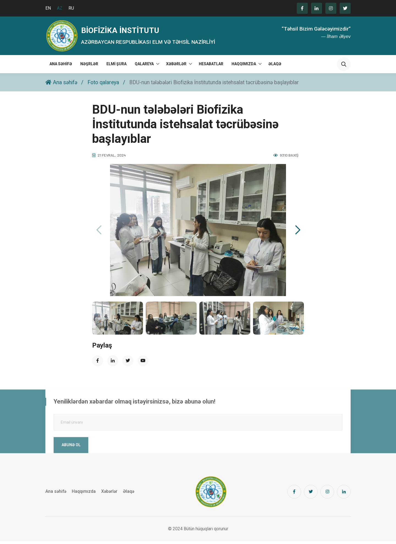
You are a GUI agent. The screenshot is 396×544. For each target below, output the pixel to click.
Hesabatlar (211, 66)
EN (48, 8)
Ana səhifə (61, 66)
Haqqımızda (244, 66)
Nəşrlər (89, 66)
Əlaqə (274, 66)
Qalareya (144, 66)
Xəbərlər (176, 66)
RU (71, 8)
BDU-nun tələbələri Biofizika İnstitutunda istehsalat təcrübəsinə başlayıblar (221, 84)
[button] (297, 232)
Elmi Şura (116, 66)
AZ (59, 8)
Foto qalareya (105, 84)
